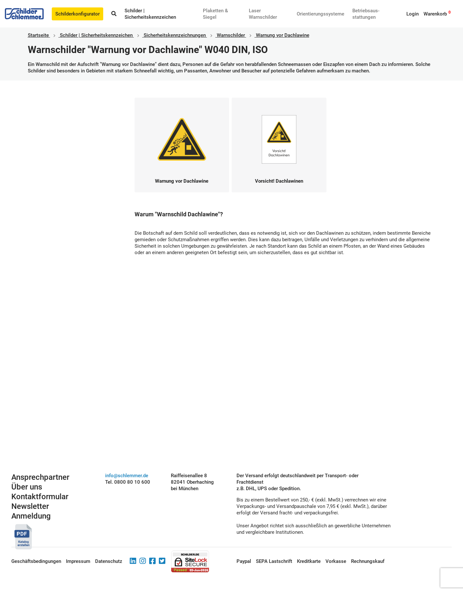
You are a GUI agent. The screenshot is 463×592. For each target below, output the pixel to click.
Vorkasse (335, 561)
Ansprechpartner (40, 477)
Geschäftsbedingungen (36, 561)
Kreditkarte (309, 561)
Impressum (78, 561)
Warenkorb (435, 14)
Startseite (38, 35)
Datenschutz (108, 561)
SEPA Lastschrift (274, 561)
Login (412, 14)
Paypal (244, 561)
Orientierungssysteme (320, 14)
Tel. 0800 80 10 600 (127, 482)
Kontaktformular (39, 496)
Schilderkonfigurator (77, 14)
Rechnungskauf (367, 561)
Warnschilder (231, 35)
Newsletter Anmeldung (31, 511)
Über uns (26, 486)
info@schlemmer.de (126, 476)
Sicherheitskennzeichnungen (175, 35)
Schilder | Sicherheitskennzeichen (96, 35)
